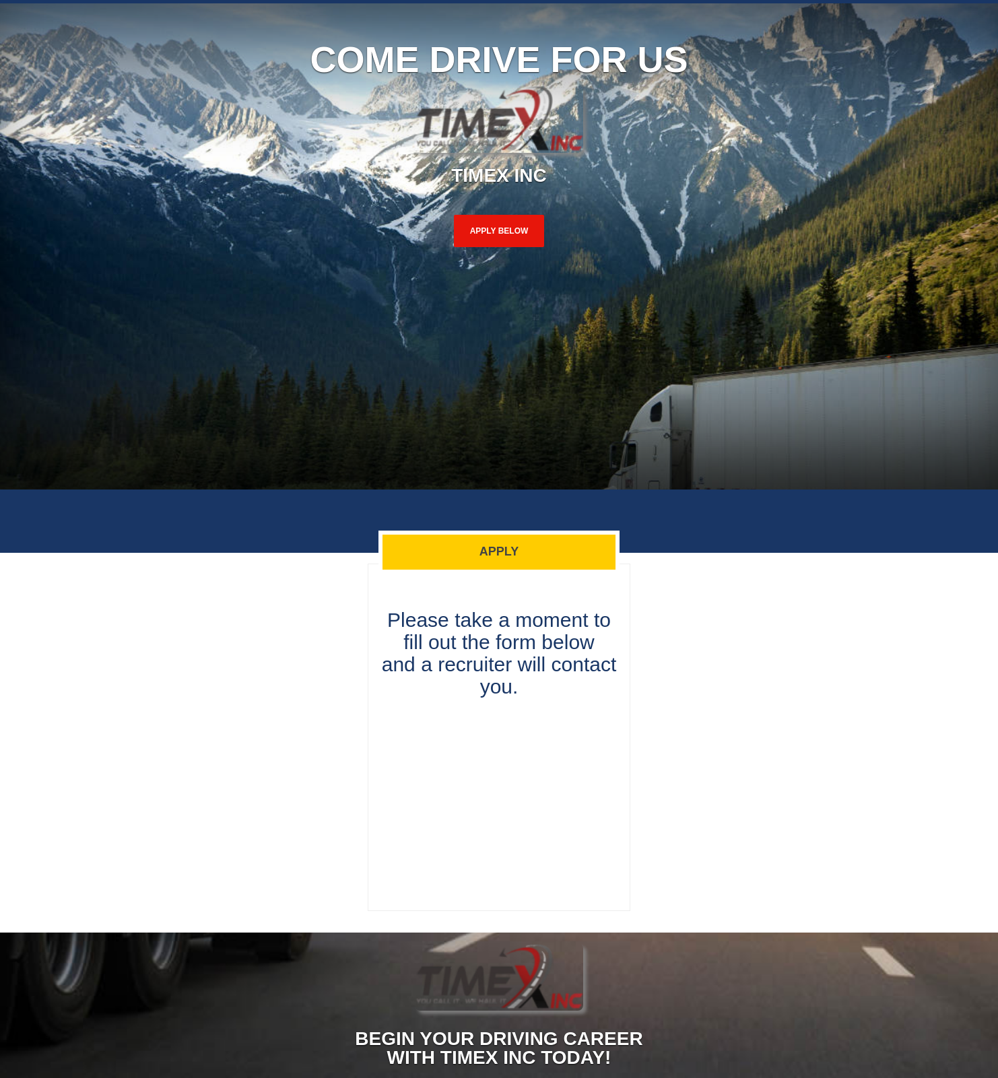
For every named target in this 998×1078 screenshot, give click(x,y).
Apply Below (499, 231)
